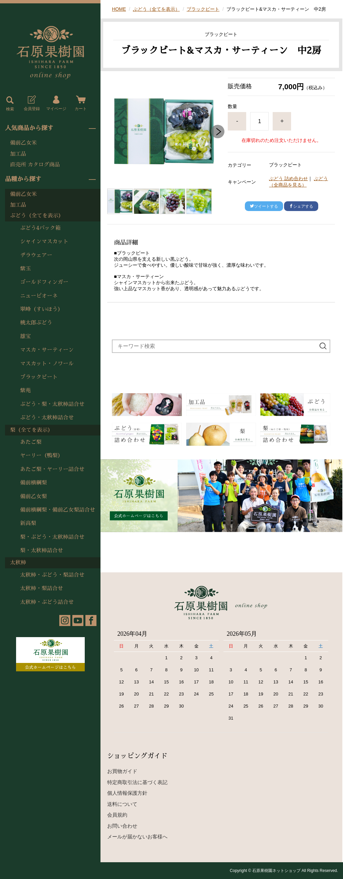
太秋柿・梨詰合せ (41, 588)
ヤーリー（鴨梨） (41, 455)
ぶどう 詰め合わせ (288, 178)
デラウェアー (36, 255)
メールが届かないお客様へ (137, 836)
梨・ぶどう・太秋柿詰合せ (52, 537)
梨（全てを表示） (31, 430)
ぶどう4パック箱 (40, 228)
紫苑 (25, 390)
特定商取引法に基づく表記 (137, 782)
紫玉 (25, 268)
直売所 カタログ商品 (35, 164)
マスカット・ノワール (47, 363)
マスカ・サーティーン (47, 350)
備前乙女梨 (33, 496)
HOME (119, 9)
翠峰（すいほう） (41, 309)
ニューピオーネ (39, 296)
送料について (122, 804)
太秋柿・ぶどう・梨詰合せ (52, 575)
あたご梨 (31, 442)
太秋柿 (18, 562)
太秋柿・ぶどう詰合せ (47, 602)
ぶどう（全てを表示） (37, 215)
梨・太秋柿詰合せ (41, 550)
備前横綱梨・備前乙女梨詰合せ (57, 510)
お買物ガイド (122, 771)
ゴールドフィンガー (44, 282)
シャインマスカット (44, 241)
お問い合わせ (122, 826)
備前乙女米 (23, 143)
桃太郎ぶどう (36, 322)
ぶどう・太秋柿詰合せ (47, 417)
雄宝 (25, 336)
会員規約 (117, 815)
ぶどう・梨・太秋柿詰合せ (52, 404)
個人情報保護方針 (127, 793)
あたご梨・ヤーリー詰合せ (52, 469)
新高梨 (28, 523)
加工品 (18, 154)
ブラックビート (39, 377)
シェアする (301, 206)
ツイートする (264, 206)
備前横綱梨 (33, 482)
